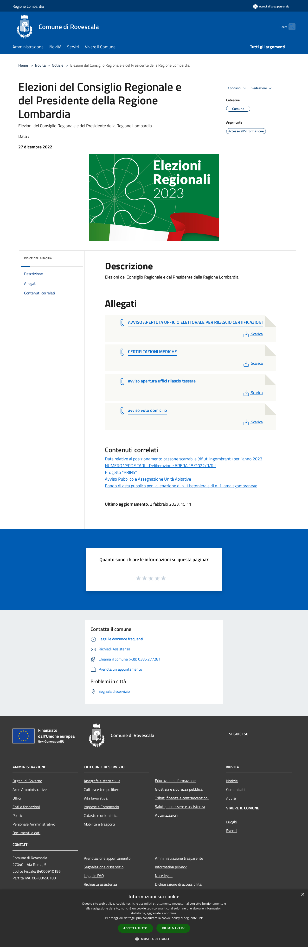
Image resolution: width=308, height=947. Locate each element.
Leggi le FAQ (94, 875)
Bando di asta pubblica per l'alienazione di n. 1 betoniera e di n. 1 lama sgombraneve (181, 486)
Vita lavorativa (96, 798)
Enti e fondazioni (26, 807)
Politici (18, 815)
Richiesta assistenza (100, 884)
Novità (40, 65)
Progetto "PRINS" (121, 472)
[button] (154, 938)
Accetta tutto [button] (135, 928)
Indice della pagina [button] (38, 258)
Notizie (57, 65)
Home (23, 65)
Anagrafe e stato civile (102, 781)
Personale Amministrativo (34, 824)
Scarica (252, 334)
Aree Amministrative (30, 789)
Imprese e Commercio (101, 807)
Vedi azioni (262, 88)
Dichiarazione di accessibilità (178, 884)
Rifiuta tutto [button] (173, 928)
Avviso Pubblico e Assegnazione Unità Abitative (148, 479)
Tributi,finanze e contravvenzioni (182, 798)
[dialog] (154, 918)
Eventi (231, 830)
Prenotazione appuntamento (107, 858)
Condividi (238, 88)
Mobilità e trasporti (99, 824)
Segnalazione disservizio (103, 867)
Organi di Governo (27, 781)
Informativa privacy (171, 867)
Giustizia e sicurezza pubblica (179, 789)
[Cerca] (289, 26)
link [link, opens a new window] (200, 918)
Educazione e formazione (175, 780)
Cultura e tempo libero (102, 789)
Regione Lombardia (28, 6)
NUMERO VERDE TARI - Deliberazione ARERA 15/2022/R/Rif (160, 465)
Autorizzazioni (166, 815)
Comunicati (235, 789)
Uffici (17, 798)
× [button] (302, 894)
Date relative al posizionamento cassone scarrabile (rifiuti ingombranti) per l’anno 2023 (183, 459)
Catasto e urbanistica (101, 815)
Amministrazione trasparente (179, 858)
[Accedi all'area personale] (271, 6)
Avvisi (231, 798)
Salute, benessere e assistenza (180, 806)
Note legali (164, 875)
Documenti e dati (26, 833)
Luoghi (231, 822)
